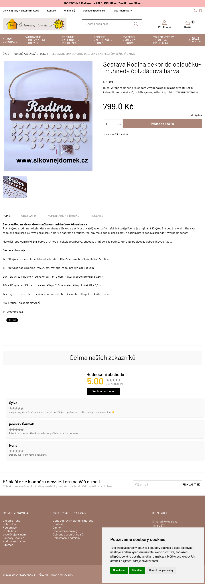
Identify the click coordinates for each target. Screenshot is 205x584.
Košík (189, 24)
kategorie (197, 40)
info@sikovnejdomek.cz (200, 10)
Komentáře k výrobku (63, 215)
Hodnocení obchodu (15, 541)
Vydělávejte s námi (14, 534)
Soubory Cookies (13, 538)
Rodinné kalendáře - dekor (103, 40)
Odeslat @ (28, 215)
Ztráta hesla (10, 531)
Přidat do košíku (162, 124)
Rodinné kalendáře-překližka (70, 40)
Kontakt (51, 10)
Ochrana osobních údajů (68, 534)
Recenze (96, 215)
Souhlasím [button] (119, 570)
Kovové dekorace (10, 40)
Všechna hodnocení (103, 391)
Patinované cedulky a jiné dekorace (35, 40)
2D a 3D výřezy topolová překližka (163, 40)
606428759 (195, 10)
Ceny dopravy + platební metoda (21, 10)
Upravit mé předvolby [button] (161, 570)
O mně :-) (69, 10)
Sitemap (8, 545)
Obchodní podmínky (94, 10)
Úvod (6, 54)
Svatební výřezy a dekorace (130, 40)
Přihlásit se (191, 484)
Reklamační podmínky (66, 538)
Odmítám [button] (137, 570)
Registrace (10, 527)
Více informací (121, 10)
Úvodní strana (11, 520)
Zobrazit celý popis (186, 92)
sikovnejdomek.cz (23, 575)
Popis (6, 215)
